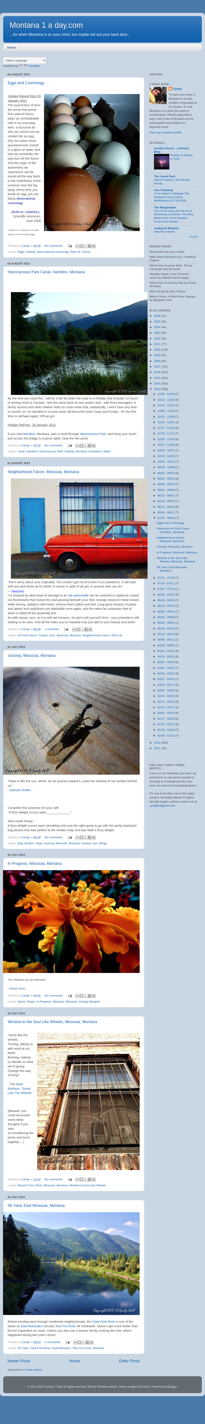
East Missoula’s (32, 1326)
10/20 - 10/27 (166, 450)
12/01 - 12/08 (166, 416)
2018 (157, 361)
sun (95, 843)
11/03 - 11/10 (166, 439)
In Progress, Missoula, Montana (35, 863)
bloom (22, 1001)
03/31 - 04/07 (166, 667)
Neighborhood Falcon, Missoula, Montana (43, 472)
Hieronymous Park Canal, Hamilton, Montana (46, 272)
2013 (157, 389)
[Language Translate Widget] (24, 60)
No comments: (54, 245)
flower (31, 1001)
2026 (157, 315)
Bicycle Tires (26, 1185)
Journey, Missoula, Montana (32, 655)
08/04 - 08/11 (166, 512)
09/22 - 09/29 (166, 473)
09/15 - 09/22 (166, 478)
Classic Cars (47, 635)
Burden (29, 843)
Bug (20, 843)
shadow (86, 843)
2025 (157, 321)
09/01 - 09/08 (166, 490)
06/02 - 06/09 (166, 617)
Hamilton (29, 434)
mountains (95, 451)
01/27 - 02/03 (166, 718)
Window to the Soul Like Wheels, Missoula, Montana (52, 1022)
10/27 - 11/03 (166, 444)
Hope (38, 843)
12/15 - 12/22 (166, 405)
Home (11, 47)
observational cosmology (53, 251)
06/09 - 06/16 (166, 611)
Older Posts (129, 1361)
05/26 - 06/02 (166, 622)
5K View (23, 1348)
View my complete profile (165, 132)
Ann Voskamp (163, 190)
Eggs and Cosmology (26, 83)
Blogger (172, 1386)
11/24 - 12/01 (166, 422)
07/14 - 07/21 (166, 583)
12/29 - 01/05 (166, 394)
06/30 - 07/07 (166, 594)
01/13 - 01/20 (166, 729)
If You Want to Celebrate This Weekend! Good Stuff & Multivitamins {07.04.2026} (171, 197)
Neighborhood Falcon (96, 635)
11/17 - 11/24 (166, 427)
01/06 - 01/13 (166, 735)
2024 (157, 327)
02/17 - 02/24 (166, 701)
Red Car (116, 635)
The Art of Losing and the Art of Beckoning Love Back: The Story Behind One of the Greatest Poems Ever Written (174, 216)
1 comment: (52, 629)
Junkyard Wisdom (166, 228)
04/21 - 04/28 (166, 651)
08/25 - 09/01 (166, 495)
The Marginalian (165, 207)
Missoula (62, 635)
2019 (157, 355)
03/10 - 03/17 (166, 684)
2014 (157, 383)
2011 (157, 748)
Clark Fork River (103, 1321)
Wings (103, 843)
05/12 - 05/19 (166, 634)
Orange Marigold (89, 1001)
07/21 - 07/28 (166, 577)
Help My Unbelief (164, 231)
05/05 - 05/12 (166, 639)
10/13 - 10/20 (166, 456)
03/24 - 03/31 (166, 673)
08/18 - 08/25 (166, 501)
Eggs (21, 251)
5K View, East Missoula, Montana (36, 1205)
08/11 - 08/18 (166, 506)
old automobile (78, 595)
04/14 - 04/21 (166, 656)
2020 (157, 349)
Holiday (30, 251)
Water (107, 451)
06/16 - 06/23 (166, 605)
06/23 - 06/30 (166, 600)
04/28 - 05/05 (166, 645)
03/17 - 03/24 (166, 679)
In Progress (43, 1001)
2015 (157, 378)
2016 (157, 372)
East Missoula (61, 1348)
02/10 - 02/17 (166, 707)
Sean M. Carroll (80, 251)
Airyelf (146, 1386)
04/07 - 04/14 (166, 662)
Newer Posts (18, 1361)
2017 (157, 366)
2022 (157, 338)
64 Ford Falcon (27, 635)
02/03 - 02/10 (166, 712)
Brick (39, 1185)
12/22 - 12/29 (166, 399)
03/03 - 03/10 (166, 690)
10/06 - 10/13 (166, 461)
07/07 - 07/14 (166, 588)
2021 (157, 344)
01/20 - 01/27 (166, 724)
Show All (193, 237)
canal (21, 451)
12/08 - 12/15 (166, 410)
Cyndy (177, 88)
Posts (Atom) (33, 1369)
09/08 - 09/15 (166, 484)
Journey (49, 843)
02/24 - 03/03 (166, 696)
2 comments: (53, 1342)
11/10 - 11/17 (166, 433)
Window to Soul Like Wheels (87, 1185)
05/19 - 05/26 (166, 628)
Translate (29, 65)
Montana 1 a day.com (46, 25)
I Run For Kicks (65, 1326)
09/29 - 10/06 (166, 467)
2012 (157, 742)
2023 (157, 332)
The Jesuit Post (164, 176)
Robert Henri (17, 988)
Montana (81, 451)
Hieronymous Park (93, 434)
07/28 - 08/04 (166, 518)
